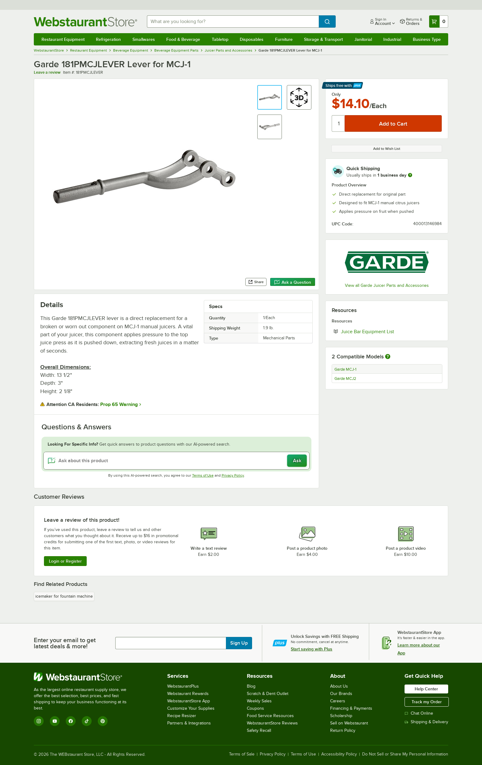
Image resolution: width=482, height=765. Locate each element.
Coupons (255, 708)
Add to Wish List (386, 148)
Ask (297, 460)
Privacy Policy (233, 475)
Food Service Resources (270, 715)
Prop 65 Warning (119, 404)
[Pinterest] (103, 721)
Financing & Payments (351, 708)
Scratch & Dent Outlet (267, 693)
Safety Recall (259, 730)
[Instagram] (39, 721)
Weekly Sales (259, 701)
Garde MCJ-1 (345, 369)
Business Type (427, 39)
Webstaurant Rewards (188, 693)
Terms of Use (203, 475)
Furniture (284, 39)
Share (256, 281)
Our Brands (341, 693)
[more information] (410, 175)
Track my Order (427, 701)
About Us (339, 686)
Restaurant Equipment (63, 39)
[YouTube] (55, 721)
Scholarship (341, 715)
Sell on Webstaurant (349, 723)
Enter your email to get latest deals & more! (65, 643)
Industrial (392, 39)
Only (336, 94)
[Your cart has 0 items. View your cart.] (438, 21)
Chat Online (419, 713)
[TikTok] (87, 721)
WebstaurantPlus (183, 686)
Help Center (426, 688)
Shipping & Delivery (426, 722)
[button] (269, 97)
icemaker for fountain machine (64, 596)
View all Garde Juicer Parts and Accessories (387, 285)
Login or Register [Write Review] (65, 561)
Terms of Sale (242, 754)
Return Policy (342, 730)
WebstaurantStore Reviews (272, 723)
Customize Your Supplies (191, 708)
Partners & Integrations (189, 723)
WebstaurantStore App (188, 701)
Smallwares (143, 39)
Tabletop (220, 39)
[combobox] (233, 21)
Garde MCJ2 (345, 379)
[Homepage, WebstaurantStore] (85, 21)
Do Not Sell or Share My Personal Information (405, 754)
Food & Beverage (183, 39)
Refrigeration (108, 39)
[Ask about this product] (177, 460)
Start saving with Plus (311, 648)
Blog (251, 686)
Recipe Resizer (181, 715)
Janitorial (363, 39)
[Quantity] (339, 123)
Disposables (251, 39)
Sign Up (239, 643)
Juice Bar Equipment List (386, 331)
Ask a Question (292, 282)
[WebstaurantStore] (84, 677)
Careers (337, 701)
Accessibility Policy (339, 754)
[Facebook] (71, 721)
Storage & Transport (323, 39)
